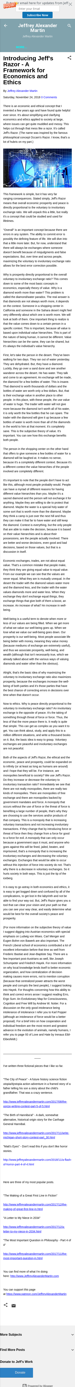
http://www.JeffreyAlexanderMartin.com (34, 1276)
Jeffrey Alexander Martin (37, 28)
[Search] (69, 26)
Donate (20, 1372)
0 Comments (49, 97)
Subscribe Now (37, 15)
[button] (37, 9)
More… (21, 47)
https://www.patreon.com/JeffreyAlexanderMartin (36, 1294)
